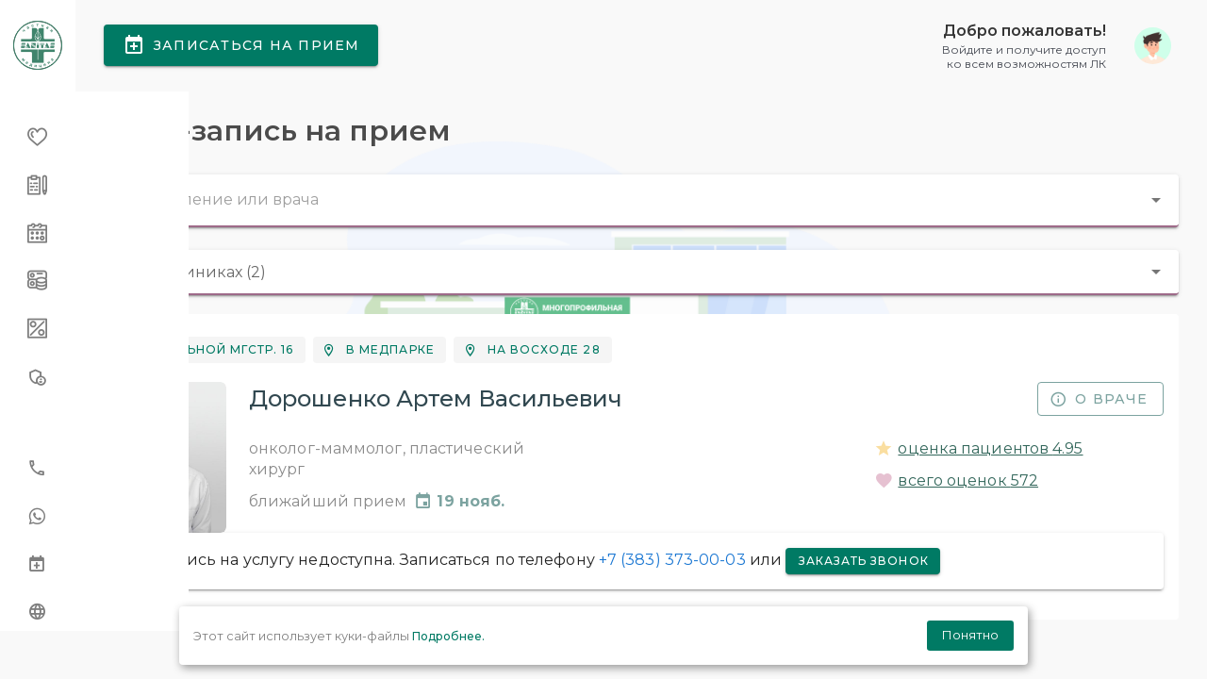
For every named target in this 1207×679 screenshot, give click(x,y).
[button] (1056, 56)
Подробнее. (448, 636)
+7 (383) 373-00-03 (715, 581)
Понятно (970, 634)
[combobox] (641, 222)
